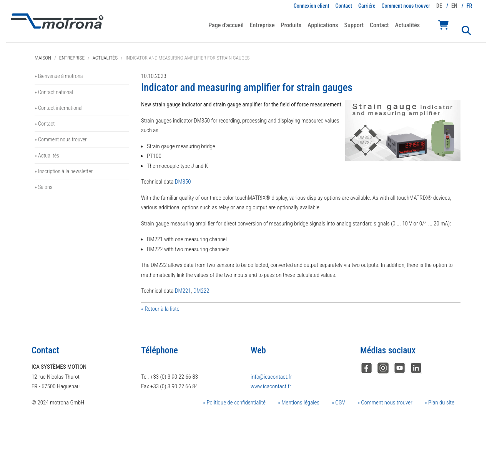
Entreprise (72, 58)
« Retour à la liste (160, 308)
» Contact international (59, 108)
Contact (344, 6)
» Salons (43, 187)
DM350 (183, 181)
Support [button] (354, 25)
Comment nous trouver (406, 6)
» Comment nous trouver (61, 139)
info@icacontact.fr (271, 376)
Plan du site (440, 402)
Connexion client (311, 6)
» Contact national (54, 92)
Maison (43, 58)
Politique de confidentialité (235, 402)
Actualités (407, 25)
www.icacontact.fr (271, 386)
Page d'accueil (225, 25)
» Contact (45, 124)
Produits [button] (291, 25)
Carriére (367, 6)
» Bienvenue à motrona (59, 76)
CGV (339, 402)
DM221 (183, 290)
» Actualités (47, 155)
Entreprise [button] (262, 25)
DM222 (201, 290)
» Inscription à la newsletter (64, 171)
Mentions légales (299, 402)
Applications (323, 25)
